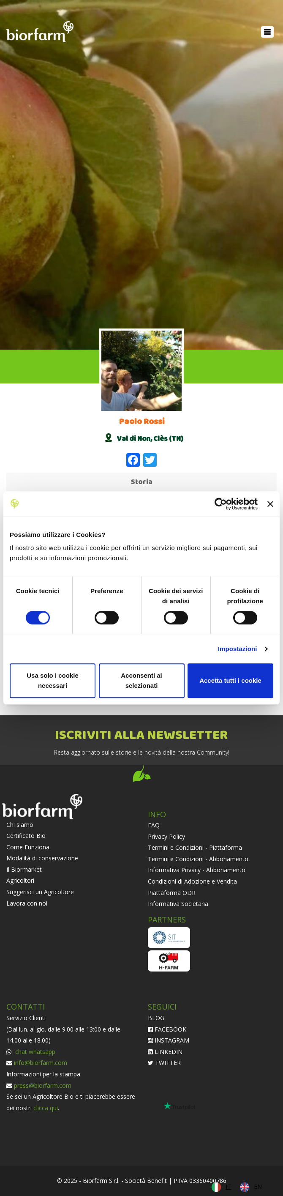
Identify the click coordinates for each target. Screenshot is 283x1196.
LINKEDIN (165, 1052)
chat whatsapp (34, 1052)
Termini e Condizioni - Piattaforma (195, 847)
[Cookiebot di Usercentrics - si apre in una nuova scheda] (221, 504)
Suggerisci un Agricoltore (40, 892)
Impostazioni (237, 648)
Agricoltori (20, 880)
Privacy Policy (166, 836)
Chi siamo (19, 825)
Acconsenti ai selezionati (141, 680)
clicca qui (45, 1108)
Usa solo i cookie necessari (53, 680)
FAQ (154, 825)
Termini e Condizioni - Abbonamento (198, 859)
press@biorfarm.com (42, 1085)
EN (258, 1186)
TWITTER (164, 1063)
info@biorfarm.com (40, 1063)
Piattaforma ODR (172, 893)
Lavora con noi (26, 903)
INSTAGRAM (168, 1040)
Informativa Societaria (178, 904)
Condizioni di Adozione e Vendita (192, 881)
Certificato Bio (26, 836)
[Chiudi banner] (270, 504)
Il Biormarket (24, 869)
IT (228, 1186)
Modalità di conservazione (42, 858)
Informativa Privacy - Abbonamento (196, 870)
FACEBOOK (167, 1029)
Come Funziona (27, 847)
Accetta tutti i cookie (230, 680)
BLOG (156, 1018)
